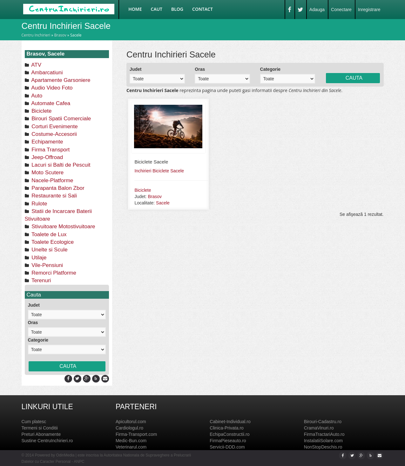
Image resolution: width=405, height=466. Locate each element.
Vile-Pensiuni (46, 265)
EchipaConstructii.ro (229, 434)
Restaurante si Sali (53, 196)
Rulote (38, 204)
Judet (34, 305)
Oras (33, 322)
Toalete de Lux (48, 234)
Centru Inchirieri (36, 35)
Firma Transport (50, 150)
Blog (177, 9)
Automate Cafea (50, 103)
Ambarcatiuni (46, 73)
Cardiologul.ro (129, 427)
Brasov (60, 35)
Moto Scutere (47, 173)
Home (135, 9)
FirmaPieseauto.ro (228, 440)
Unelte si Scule (49, 250)
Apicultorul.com (131, 421)
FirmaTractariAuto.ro (324, 434)
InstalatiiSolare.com (323, 440)
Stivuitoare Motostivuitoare (62, 226)
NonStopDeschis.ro (323, 446)
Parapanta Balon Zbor (57, 188)
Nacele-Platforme (51, 180)
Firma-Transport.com (136, 434)
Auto (36, 96)
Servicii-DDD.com (227, 446)
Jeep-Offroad (46, 157)
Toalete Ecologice (52, 242)
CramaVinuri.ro (319, 427)
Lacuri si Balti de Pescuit (60, 165)
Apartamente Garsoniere (60, 80)
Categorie (38, 340)
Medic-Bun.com (131, 440)
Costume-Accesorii (53, 134)
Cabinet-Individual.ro (230, 421)
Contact (202, 9)
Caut (156, 9)
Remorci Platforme (53, 273)
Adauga (317, 9)
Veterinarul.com (131, 446)
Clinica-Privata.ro (227, 427)
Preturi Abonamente (41, 434)
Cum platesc (34, 421)
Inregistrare (369, 9)
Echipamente (46, 142)
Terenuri (40, 280)
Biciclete (41, 111)
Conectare (341, 9)
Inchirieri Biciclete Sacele (159, 170)
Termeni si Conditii (40, 427)
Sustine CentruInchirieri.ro (47, 440)
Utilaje (38, 258)
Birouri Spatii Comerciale (60, 119)
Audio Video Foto (51, 88)
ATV (36, 65)
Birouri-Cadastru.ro (322, 421)
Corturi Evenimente (54, 126)
